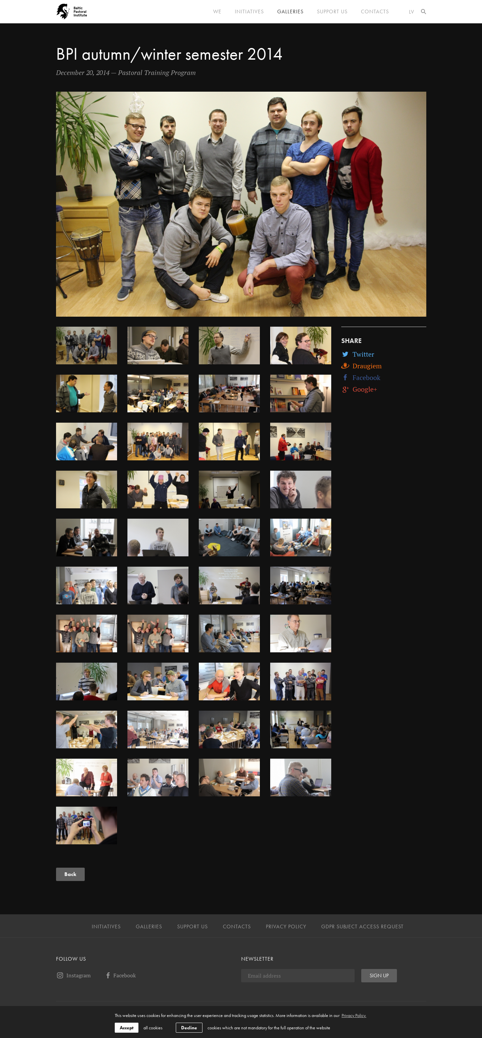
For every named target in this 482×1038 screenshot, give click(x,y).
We (217, 12)
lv (411, 11)
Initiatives (249, 12)
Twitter (357, 354)
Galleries (290, 12)
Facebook (360, 377)
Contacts (375, 12)
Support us (332, 12)
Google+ (359, 389)
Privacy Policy (286, 927)
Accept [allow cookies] (126, 1028)
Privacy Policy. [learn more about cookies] (354, 1015)
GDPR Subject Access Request (362, 927)
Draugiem (361, 366)
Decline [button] (189, 1028)
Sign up (379, 975)
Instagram (73, 975)
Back (70, 874)
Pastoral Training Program (157, 72)
